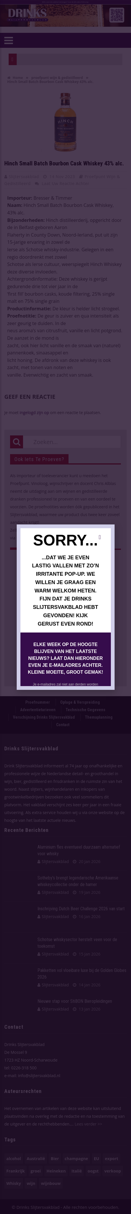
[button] (100, 537)
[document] (65, 607)
